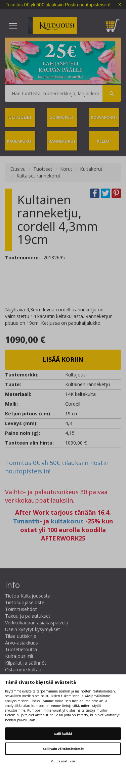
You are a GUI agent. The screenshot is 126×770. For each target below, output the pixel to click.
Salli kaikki (63, 733)
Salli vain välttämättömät (63, 749)
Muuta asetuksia (63, 761)
